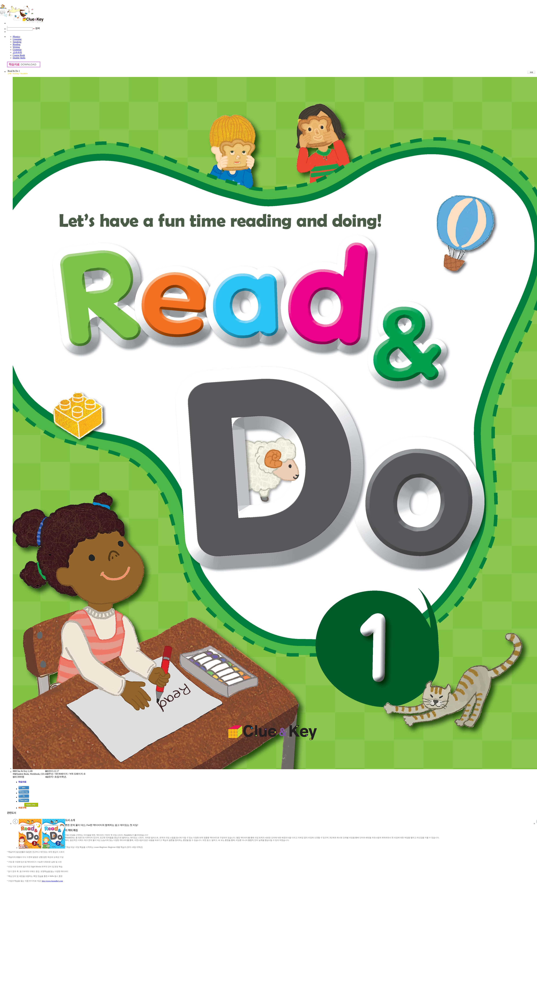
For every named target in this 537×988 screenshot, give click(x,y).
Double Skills (19, 58)
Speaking (17, 42)
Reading (16, 44)
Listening (17, 39)
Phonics (16, 36)
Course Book (19, 55)
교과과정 (17, 52)
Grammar (17, 49)
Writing (16, 47)
